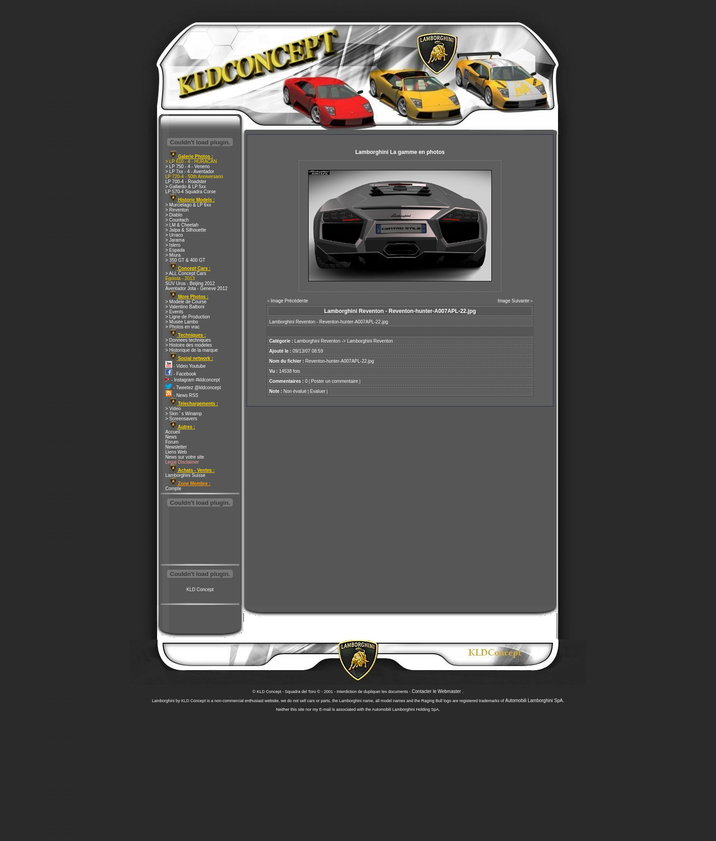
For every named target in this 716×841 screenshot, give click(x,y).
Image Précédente (289, 300)
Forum (172, 441)
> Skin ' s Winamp (183, 413)
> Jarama (174, 240)
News (171, 436)
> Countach (177, 219)
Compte (173, 488)
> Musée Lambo (181, 321)
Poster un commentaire (334, 381)
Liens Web (176, 452)
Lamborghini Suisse (185, 475)
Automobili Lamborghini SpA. (534, 700)
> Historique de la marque (191, 350)
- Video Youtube (185, 366)
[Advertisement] (200, 536)
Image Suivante (514, 300)
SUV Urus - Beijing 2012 (190, 283)
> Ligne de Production (187, 316)
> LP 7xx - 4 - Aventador (189, 171)
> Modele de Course (185, 301)
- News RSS (181, 395)
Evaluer (318, 391)
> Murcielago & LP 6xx (188, 204)
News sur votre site (184, 457)
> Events (174, 311)
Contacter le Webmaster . (437, 691)
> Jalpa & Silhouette (185, 230)
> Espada (175, 250)
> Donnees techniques (188, 340)
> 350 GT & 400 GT (185, 260)
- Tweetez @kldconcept (193, 387)
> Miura (173, 255)
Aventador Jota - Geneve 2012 (196, 288)
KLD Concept (199, 589)
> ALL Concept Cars (185, 273)
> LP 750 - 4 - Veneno (187, 166)
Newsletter (176, 447)
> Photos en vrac (182, 326)
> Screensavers (181, 418)
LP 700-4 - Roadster (185, 181)
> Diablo (173, 214)
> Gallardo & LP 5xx (185, 186)
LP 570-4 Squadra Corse (190, 191)
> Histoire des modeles (188, 345)
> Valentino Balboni (185, 306)
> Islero (172, 245)
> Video (173, 408)
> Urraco (174, 235)
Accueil (172, 431)
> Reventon (177, 209)
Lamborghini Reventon (318, 341)
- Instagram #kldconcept (192, 379)
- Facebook (180, 373)
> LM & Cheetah (182, 224)
